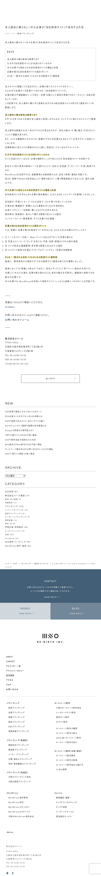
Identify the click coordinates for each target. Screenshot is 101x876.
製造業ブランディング (17, 750)
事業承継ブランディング (18, 732)
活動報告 (9, 503)
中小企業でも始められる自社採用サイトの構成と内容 (32, 68)
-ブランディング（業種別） (17, 741)
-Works (9, 832)
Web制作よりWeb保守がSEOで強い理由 (23, 445)
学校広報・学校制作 (14, 527)
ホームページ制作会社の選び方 (69, 765)
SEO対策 (9, 492)
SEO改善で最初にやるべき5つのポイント (23, 412)
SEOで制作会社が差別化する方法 (20, 440)
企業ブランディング (16, 713)
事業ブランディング (16, 717)
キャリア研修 (61, 807)
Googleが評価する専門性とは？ (19, 431)
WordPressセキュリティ (19, 807)
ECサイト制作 (62, 722)
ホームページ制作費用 (65, 756)
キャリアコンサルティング (66, 803)
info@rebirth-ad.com (16, 364)
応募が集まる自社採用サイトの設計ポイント (27, 72)
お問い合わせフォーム (17, 319)
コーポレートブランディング (16, 517)
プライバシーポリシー (15, 671)
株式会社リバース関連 (15, 496)
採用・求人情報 (11, 499)
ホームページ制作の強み (66, 733)
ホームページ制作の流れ (66, 743)
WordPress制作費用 (18, 798)
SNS (7, 535)
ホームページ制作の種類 (66, 729)
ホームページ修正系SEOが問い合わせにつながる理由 (29, 449)
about (9, 657)
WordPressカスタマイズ (19, 812)
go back (61, 378)
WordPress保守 (16, 803)
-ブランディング (13, 703)
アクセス (9, 680)
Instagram (9, 538)
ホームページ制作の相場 (66, 760)
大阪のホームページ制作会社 (68, 708)
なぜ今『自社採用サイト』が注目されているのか (29, 64)
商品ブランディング (16, 722)
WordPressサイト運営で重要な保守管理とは (25, 426)
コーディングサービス (65, 812)
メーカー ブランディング (18, 755)
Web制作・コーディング (15, 542)
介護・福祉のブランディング (20, 759)
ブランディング (11, 507)
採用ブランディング (25, 34)
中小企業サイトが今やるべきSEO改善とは (23, 417)
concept (10, 662)
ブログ (8, 685)
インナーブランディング (14, 510)
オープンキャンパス (12, 531)
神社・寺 (8, 523)
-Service (58, 793)
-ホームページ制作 (62, 703)
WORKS (10, 307)
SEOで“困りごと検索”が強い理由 (20, 454)
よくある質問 (61, 770)
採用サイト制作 (62, 717)
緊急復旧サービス (64, 817)
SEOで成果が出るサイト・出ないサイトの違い (25, 421)
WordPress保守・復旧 (15, 546)
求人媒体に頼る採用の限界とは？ (23, 60)
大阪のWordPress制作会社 (21, 817)
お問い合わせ (12, 690)
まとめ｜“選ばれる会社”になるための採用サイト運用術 (33, 76)
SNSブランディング (16, 727)
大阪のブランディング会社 (19, 777)
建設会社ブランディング (18, 745)
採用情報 (10, 676)
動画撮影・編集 (63, 798)
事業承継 (9, 520)
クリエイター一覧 (13, 666)
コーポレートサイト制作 (66, 713)
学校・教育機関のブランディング (22, 764)
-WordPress (12, 793)
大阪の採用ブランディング (19, 782)
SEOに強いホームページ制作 (68, 738)
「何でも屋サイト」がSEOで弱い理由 (21, 435)
